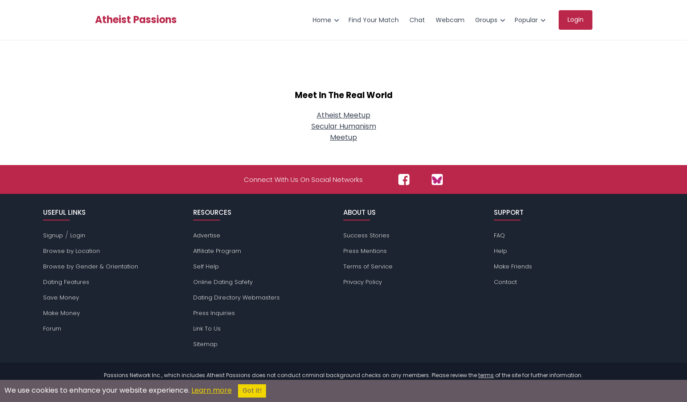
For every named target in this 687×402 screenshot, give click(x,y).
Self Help (206, 266)
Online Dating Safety (223, 282)
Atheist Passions (136, 20)
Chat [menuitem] (417, 20)
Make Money (61, 313)
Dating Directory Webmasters (236, 297)
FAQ (499, 235)
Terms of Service (368, 266)
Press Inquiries (214, 313)
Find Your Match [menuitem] (374, 20)
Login (77, 235)
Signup (53, 235)
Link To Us (207, 328)
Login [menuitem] (576, 19)
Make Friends (513, 266)
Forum (52, 328)
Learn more (211, 390)
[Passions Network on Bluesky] (437, 179)
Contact (505, 282)
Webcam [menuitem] (450, 20)
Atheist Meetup (343, 115)
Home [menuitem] (322, 20)
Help (500, 251)
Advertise (206, 235)
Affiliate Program (217, 251)
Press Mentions (365, 251)
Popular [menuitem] (526, 20)
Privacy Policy (362, 282)
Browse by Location (71, 251)
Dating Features (66, 282)
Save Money (61, 297)
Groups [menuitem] (486, 20)
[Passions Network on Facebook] (403, 179)
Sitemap (205, 344)
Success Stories (366, 235)
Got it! (252, 390)
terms (486, 375)
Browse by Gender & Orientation (90, 266)
